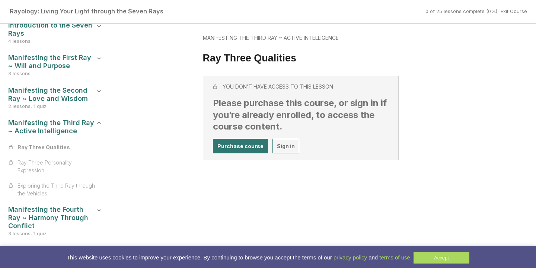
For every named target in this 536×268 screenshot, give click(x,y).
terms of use (394, 257)
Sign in (239, 141)
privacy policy (350, 257)
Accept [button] (441, 258)
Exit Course (514, 11)
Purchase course (194, 141)
